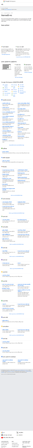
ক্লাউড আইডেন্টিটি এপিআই (7, 126)
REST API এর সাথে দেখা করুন (8, 284)
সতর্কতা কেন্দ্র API (5, 107)
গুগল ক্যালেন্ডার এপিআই (7, 202)
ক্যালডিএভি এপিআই (21, 202)
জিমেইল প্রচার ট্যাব (21, 173)
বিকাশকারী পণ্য (3, 446)
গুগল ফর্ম (15, 89)
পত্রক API (4, 304)
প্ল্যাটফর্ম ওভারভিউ (4, 444)
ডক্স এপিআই (4, 250)
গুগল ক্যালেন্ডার (7, 93)
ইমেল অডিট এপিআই (21, 108)
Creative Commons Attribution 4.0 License (21, 370)
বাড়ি (2, 4)
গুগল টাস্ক (21, 88)
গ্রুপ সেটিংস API (21, 118)
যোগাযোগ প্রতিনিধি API (6, 130)
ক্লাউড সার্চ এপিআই (6, 160)
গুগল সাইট (21, 84)
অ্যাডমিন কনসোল (14, 443)
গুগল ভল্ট (21, 90)
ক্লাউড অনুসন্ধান (7, 89)
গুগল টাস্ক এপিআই (5, 341)
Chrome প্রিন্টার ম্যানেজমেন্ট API (8, 122)
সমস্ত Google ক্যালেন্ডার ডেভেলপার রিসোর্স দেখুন (16, 213)
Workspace (10, 1)
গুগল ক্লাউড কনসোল (15, 446)
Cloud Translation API (8, 9)
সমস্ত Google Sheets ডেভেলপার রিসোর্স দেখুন (16, 313)
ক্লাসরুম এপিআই (5, 151)
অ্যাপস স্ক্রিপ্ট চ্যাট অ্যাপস (22, 219)
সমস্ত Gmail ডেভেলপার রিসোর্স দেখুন (16, 195)
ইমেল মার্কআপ (5, 184)
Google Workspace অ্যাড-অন (8, 206)
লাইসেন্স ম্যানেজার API (22, 123)
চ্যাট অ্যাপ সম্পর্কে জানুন (28, 72)
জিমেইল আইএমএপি (21, 180)
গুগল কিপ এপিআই (6, 275)
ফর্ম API (19, 263)
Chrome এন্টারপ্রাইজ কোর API (8, 112)
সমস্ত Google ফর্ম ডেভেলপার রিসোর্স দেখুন (16, 268)
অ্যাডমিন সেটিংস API (6, 103)
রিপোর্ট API (20, 131)
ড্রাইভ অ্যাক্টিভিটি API (6, 234)
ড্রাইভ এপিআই (5, 230)
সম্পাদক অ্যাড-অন (5, 263)
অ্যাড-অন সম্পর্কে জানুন (18, 77)
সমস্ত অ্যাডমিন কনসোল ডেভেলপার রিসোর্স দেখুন (16, 145)
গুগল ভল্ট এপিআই (5, 350)
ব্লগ (22, 444)
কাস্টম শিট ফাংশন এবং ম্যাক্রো (8, 308)
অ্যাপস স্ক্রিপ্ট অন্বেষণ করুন (6, 54)
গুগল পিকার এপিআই (22, 230)
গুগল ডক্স (15, 84)
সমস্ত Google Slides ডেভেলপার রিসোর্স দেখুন (16, 335)
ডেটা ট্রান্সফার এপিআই (6, 135)
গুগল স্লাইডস (22, 86)
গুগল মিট (15, 93)
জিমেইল (5, 91)
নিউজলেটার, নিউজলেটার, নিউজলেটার (26, 447)
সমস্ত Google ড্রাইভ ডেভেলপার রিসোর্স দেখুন (16, 244)
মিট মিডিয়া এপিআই (6, 288)
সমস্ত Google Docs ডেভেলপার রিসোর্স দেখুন (16, 256)
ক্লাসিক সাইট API (5, 320)
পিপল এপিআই (20, 127)
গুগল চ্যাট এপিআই (5, 219)
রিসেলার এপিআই (21, 136)
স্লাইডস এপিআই (5, 329)
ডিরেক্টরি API (4, 139)
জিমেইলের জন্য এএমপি (6, 178)
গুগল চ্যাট (6, 95)
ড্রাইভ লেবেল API (5, 238)
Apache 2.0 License (11, 371)
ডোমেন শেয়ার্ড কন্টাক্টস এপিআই (24, 103)
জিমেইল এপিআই (5, 174)
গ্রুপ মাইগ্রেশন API (21, 114)
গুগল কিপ (15, 91)
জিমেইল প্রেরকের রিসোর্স (22, 177)
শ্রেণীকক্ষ (6, 87)
